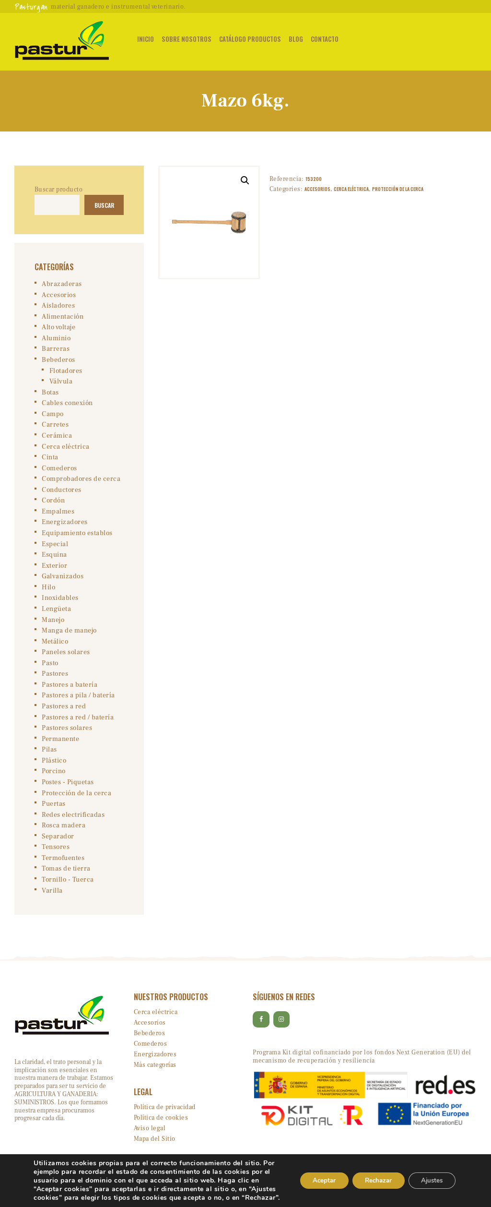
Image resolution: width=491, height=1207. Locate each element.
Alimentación (62, 317)
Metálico (55, 648)
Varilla (52, 900)
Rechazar (371, 1176)
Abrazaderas (62, 284)
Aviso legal (150, 1139)
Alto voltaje (58, 328)
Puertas (54, 813)
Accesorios (317, 189)
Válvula (61, 384)
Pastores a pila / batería (78, 702)
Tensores (56, 856)
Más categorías (155, 1075)
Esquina (54, 559)
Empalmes (58, 516)
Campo (53, 416)
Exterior (54, 570)
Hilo (48, 592)
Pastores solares (67, 735)
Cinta (50, 460)
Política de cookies (161, 1128)
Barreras (56, 351)
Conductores (62, 494)
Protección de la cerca (397, 189)
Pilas (49, 757)
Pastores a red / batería (78, 724)
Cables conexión (67, 406)
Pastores (55, 681)
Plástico (54, 769)
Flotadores (65, 373)
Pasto (50, 670)
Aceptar (312, 1176)
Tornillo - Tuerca (68, 889)
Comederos (59, 471)
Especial (55, 549)
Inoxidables (60, 603)
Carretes (55, 427)
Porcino (54, 780)
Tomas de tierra (66, 878)
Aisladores (58, 306)
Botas (50, 395)
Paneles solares (66, 659)
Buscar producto (59, 189)
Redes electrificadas (73, 824)
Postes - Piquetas (68, 791)
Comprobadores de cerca (81, 482)
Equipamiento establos (77, 538)
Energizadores (65, 527)
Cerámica (57, 438)
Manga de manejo (69, 637)
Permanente (60, 746)
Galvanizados (62, 581)
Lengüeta (56, 614)
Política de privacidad (165, 1118)
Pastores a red (64, 713)
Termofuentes (63, 867)
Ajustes (429, 1176)
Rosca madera (63, 835)
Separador (58, 845)
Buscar (102, 205)
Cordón (53, 505)
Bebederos (58, 362)
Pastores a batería (69, 692)
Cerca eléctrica (351, 189)
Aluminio (56, 339)
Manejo (53, 625)
